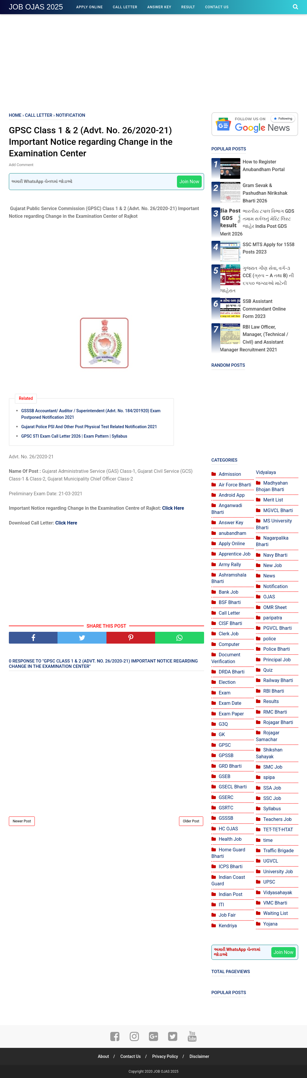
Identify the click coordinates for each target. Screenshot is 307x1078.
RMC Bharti (275, 712)
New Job (272, 565)
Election (227, 682)
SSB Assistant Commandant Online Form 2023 (264, 308)
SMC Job (273, 767)
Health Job (230, 839)
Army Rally (230, 564)
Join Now (189, 181)
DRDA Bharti (232, 672)
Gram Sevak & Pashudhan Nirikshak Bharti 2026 (265, 193)
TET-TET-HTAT (278, 829)
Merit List (273, 500)
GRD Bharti (230, 766)
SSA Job (272, 788)
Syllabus (272, 808)
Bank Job (229, 592)
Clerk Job (229, 634)
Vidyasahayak (277, 892)
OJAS (269, 597)
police (269, 639)
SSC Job (272, 798)
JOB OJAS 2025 (36, 7)
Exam (225, 693)
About (103, 1056)
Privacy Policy (165, 1056)
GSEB (224, 776)
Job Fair (227, 915)
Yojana (270, 924)
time (268, 840)
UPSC (269, 882)
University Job (278, 871)
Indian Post (230, 894)
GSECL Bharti (233, 787)
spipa (269, 777)
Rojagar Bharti (278, 722)
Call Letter (125, 7)
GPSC (225, 745)
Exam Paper (231, 714)
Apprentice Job (235, 554)
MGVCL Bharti (278, 510)
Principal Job (277, 660)
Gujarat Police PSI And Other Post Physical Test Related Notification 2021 (89, 426)
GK (222, 734)
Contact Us (217, 7)
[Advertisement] (153, 62)
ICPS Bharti (231, 866)
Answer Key (159, 7)
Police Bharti (276, 649)
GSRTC (226, 808)
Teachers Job (277, 819)
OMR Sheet (275, 607)
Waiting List (275, 913)
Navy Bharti (275, 555)
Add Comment (21, 165)
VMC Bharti (275, 903)
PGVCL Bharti (277, 628)
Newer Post (22, 821)
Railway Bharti (278, 680)
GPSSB (226, 755)
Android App (232, 495)
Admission (230, 474)
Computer (229, 644)
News (269, 576)
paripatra (272, 618)
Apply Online (89, 7)
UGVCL (270, 861)
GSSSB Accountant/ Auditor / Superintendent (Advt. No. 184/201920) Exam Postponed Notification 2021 (90, 414)
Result (188, 7)
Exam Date (230, 703)
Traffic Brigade (278, 850)
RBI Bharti (273, 691)
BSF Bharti (230, 602)
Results (271, 701)
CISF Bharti (230, 623)
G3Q (223, 724)
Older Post (191, 821)
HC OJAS (228, 829)
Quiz (268, 670)
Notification (275, 586)
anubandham (232, 533)
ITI (221, 904)
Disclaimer (199, 1056)
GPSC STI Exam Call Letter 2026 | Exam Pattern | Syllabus (74, 436)
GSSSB (226, 818)
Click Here (173, 508)
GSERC (226, 797)
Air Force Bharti (235, 485)
